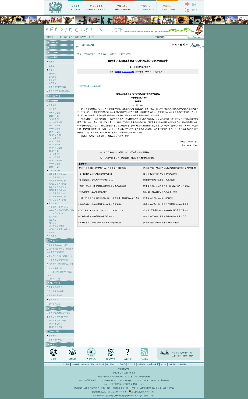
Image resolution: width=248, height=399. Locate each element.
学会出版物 (55, 331)
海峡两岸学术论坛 (56, 226)
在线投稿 (72, 359)
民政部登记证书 (99, 392)
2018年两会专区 (55, 135)
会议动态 (52, 105)
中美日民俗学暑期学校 (58, 317)
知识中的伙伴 (56, 283)
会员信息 (53, 80)
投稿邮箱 (147, 388)
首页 (79, 54)
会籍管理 (53, 77)
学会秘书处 (92, 388)
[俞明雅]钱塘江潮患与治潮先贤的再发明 (160, 174)
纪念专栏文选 (54, 278)
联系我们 (54, 344)
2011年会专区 (54, 157)
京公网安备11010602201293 (142, 392)
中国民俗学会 (90, 54)
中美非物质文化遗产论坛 (59, 313)
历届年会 (52, 109)
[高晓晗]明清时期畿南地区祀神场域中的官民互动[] (100, 204)
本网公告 (54, 42)
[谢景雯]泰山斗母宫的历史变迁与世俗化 (96, 180)
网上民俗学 (111, 364)
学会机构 (54, 57)
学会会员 (131, 364)
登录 (191, 356)
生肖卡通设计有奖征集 (58, 260)
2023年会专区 (54, 119)
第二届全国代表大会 (57, 196)
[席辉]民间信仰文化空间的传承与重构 (159, 180)
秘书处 (51, 66)
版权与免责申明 (97, 364)
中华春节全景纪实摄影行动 (60, 256)
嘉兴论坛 (53, 217)
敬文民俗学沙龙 (55, 287)
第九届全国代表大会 (57, 174)
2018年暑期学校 (55, 327)
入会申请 (128, 359)
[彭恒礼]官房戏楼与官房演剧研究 (93, 192)
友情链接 (85, 364)
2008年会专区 (54, 167)
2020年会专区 (54, 129)
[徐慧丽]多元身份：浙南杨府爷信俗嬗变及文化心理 (164, 216)
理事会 (51, 62)
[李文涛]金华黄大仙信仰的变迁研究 (158, 198)
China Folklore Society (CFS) (110, 380)
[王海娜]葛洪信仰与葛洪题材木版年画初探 (161, 222)
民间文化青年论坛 (56, 291)
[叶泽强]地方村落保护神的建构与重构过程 (96, 216)
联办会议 (52, 236)
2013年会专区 (54, 151)
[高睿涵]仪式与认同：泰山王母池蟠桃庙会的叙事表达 (165, 204)
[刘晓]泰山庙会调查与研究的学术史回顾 (160, 192)
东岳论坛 (53, 223)
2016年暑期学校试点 (57, 321)
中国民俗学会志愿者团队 (59, 91)
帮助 (179, 356)
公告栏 (53, 359)
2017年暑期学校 (55, 324)
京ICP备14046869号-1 (117, 392)
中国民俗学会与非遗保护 (59, 245)
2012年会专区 (54, 154)
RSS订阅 (144, 359)
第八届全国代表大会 (57, 177)
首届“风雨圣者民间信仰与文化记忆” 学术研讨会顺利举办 (103, 168)
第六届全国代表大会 (57, 184)
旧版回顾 (182, 364)
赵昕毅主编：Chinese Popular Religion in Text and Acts (101, 210)
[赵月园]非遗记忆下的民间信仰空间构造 (96, 174)
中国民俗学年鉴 (55, 340)
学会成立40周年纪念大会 (59, 213)
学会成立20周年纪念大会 (59, 207)
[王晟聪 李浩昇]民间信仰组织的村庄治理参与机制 (100, 222)
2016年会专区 (54, 141)
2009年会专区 (54, 164)
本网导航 (172, 364)
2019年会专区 (54, 132)
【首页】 (50, 37)
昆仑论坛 (53, 220)
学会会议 (102, 54)
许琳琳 (118, 72)
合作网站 (75, 364)
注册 (174, 356)
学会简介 (54, 47)
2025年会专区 (54, 113)
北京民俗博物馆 (55, 295)
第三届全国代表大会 (57, 193)
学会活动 (54, 241)
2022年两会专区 (55, 122)
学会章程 (54, 52)
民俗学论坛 (91, 359)
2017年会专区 (54, 138)
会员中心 (122, 364)
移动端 (163, 364)
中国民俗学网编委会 (57, 87)
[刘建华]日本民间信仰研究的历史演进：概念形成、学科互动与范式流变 (109, 198)
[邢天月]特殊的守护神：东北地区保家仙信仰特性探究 (127, 152)
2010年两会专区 (55, 160)
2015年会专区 (54, 145)
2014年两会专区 (55, 148)
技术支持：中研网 (148, 396)
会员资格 (53, 73)
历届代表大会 (54, 170)
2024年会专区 (54, 116)
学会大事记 (55, 96)
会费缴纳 (53, 83)
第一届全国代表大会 (57, 200)
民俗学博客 (111, 359)
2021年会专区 (54, 125)
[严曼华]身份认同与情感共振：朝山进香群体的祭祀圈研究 (129, 158)
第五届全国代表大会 (57, 187)
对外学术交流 (56, 308)
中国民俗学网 (128, 72)
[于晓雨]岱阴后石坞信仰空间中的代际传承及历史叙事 (165, 210)
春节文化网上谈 (55, 268)
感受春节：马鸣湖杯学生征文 (61, 264)
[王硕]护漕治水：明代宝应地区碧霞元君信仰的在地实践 (102, 186)
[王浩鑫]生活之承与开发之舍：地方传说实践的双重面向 (166, 186)
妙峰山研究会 (54, 304)
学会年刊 (52, 335)
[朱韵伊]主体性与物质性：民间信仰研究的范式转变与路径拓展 (169, 168)
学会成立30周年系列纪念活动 (61, 210)
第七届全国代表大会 (57, 181)
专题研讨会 (53, 203)
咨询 (185, 356)
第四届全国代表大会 (57, 190)
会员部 (51, 70)
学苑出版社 (53, 299)
